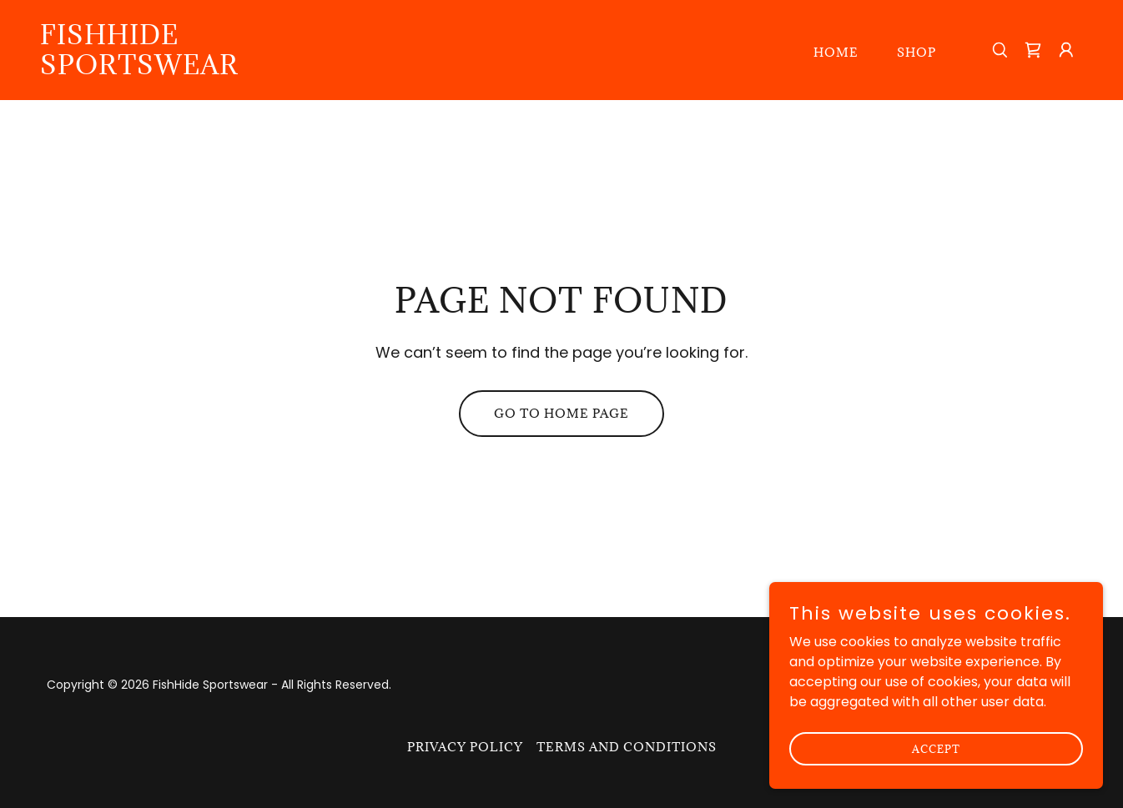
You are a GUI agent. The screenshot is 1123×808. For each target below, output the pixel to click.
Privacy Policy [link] (465, 747)
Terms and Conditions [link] (626, 747)
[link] (186, 69)
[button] (1066, 50)
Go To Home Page (561, 413)
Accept (936, 748)
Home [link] (836, 52)
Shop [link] (916, 52)
